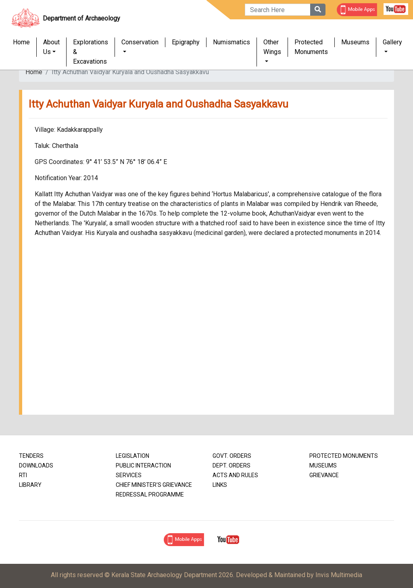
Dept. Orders (231, 465)
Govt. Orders (232, 456)
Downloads (36, 465)
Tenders (31, 456)
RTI (23, 475)
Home (21, 42)
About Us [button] (51, 47)
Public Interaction (143, 465)
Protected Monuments (311, 47)
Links (220, 485)
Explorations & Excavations (90, 52)
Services (129, 475)
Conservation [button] (140, 42)
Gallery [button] (392, 42)
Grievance (324, 475)
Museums (355, 42)
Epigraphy (186, 42)
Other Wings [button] (272, 47)
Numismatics (231, 42)
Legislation (132, 456)
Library (30, 485)
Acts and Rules (235, 475)
